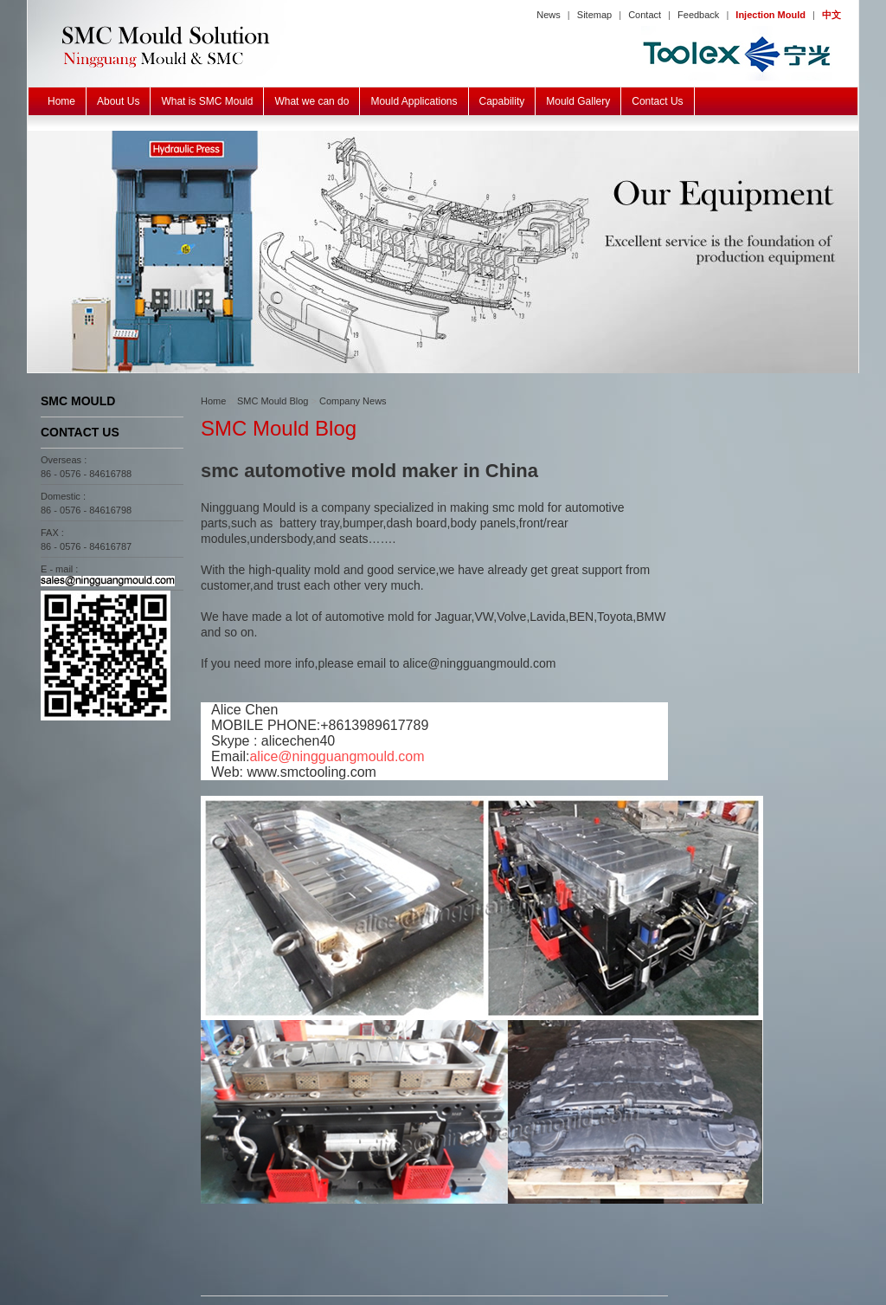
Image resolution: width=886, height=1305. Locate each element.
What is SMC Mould (207, 101)
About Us (118, 101)
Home (61, 101)
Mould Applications (413, 101)
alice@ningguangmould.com (336, 756)
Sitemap (594, 15)
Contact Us (657, 101)
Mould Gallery (578, 101)
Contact (644, 15)
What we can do (311, 101)
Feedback (698, 15)
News (548, 15)
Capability (502, 101)
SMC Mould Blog (273, 401)
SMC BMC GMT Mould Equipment (443, 252)
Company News (353, 401)
